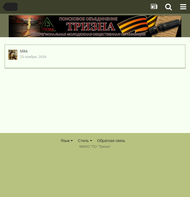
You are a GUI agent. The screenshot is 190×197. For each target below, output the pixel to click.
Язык (67, 140)
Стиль (85, 140)
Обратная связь (111, 140)
